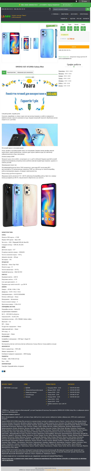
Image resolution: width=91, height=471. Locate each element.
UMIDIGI (28, 77)
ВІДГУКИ (72, 18)
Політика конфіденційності (65, 469)
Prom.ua (54, 468)
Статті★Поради (30, 394)
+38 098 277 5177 (74, 394)
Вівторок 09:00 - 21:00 (54, 390)
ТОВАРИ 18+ (64, 18)
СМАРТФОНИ (64, 14)
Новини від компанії (31, 392)
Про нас (79, 18)
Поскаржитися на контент (51, 469)
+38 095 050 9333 (75, 390)
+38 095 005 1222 (74, 397)
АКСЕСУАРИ (74, 14)
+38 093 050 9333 (75, 392)
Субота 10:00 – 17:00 (53, 399)
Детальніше (67, 5)
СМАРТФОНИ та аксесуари (10, 388)
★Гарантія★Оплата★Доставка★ (34, 390)
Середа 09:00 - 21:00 (53, 392)
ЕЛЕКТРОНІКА (84, 14)
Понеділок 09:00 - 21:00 (54, 388)
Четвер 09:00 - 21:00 (53, 394)
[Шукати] (88, 9)
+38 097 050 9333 (74, 388)
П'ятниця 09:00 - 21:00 (54, 397)
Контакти (86, 18)
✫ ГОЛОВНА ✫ (55, 14)
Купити (74, 47)
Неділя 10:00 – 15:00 (53, 401)
